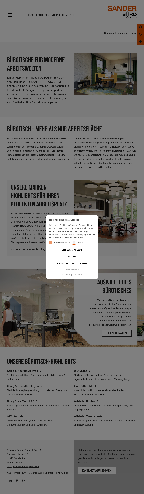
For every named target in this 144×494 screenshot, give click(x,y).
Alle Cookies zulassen (72, 250)
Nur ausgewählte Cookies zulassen (72, 263)
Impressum (66, 275)
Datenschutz (77, 275)
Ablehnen (72, 257)
